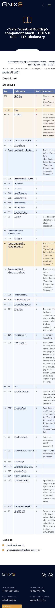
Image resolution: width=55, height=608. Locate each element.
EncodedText (20, 408)
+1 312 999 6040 (37, 590)
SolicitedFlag (20, 471)
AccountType (20, 197)
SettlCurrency (20, 335)
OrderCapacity (20, 294)
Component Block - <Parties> (21, 150)
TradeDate (19, 183)
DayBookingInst (21, 202)
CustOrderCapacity (22, 304)
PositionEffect (20, 437)
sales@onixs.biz (9, 600)
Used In (15, 72)
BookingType (20, 342)
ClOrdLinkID (19, 145)
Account (18, 188)
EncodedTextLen (21, 391)
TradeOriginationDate (23, 178)
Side (16, 110)
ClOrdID (18, 114)
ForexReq (18, 309)
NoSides (18, 96)
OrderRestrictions (22, 299)
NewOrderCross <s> (16, 545)
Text (16, 386)
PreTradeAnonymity (23, 506)
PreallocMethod (21, 212)
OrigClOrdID (19, 511)
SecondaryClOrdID (22, 140)
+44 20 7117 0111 (10, 590)
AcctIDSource (20, 193)
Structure (6, 72)
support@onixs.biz (38, 600)
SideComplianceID (22, 475)
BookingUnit (19, 207)
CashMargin (19, 461)
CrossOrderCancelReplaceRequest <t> (24, 550)
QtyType (18, 238)
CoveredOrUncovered (24, 450)
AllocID (17, 216)
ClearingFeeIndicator (23, 466)
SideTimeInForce (21, 480)
